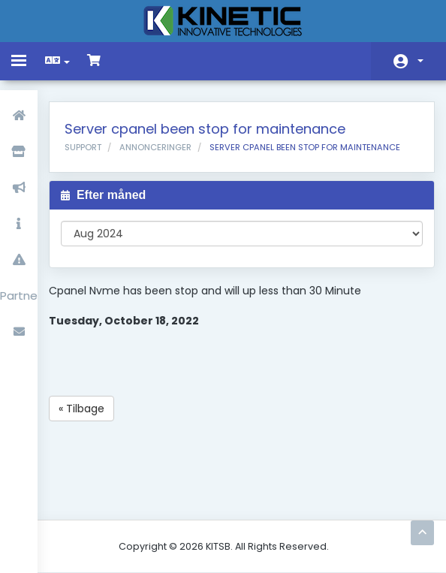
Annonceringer (155, 147)
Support (83, 147)
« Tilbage (81, 408)
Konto (420, 60)
